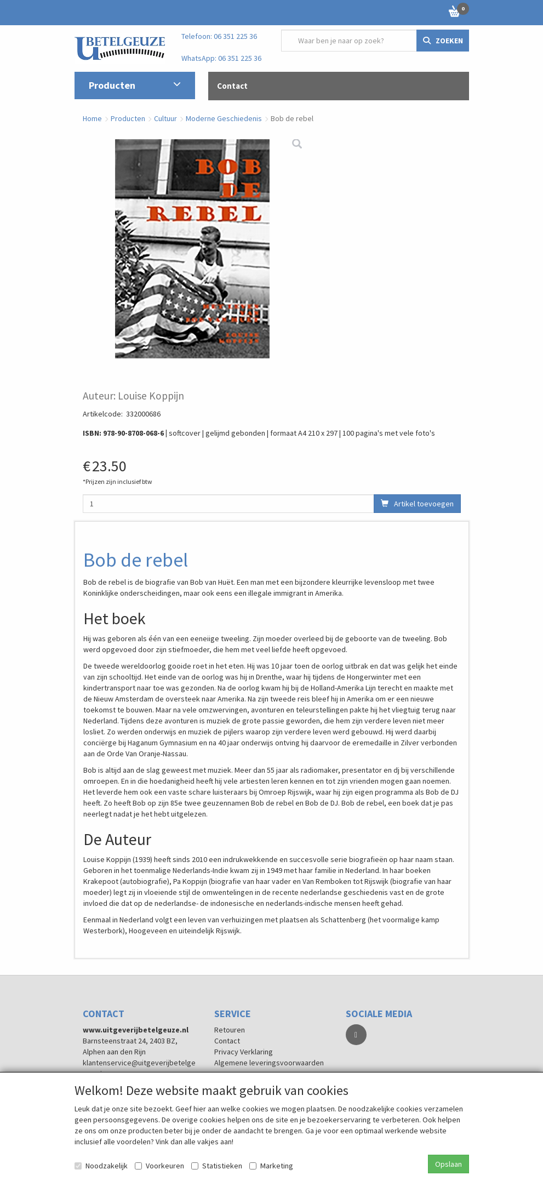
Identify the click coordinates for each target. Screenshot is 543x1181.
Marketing (271, 1166)
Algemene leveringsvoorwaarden (269, 1063)
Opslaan (448, 1164)
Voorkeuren (159, 1166)
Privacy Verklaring (243, 1052)
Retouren (229, 1030)
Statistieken (216, 1166)
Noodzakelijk (101, 1166)
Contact (227, 1041)
